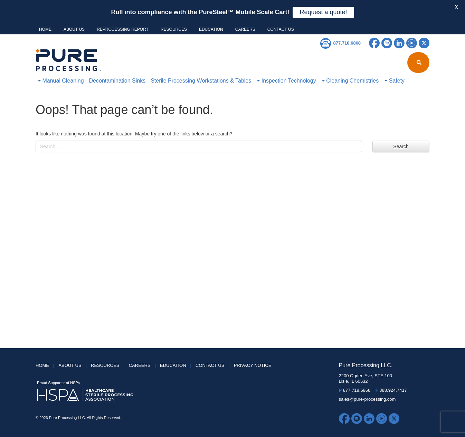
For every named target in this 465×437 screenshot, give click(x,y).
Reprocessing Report (123, 29)
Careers (245, 29)
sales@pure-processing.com (367, 399)
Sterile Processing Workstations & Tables (201, 81)
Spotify (386, 43)
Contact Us (280, 29)
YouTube (411, 43)
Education (211, 29)
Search (400, 146)
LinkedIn (399, 43)
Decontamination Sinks (117, 81)
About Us (74, 29)
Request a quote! (323, 12)
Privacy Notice (253, 365)
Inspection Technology (286, 81)
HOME (45, 29)
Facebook (374, 43)
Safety (395, 81)
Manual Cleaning (61, 81)
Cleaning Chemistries (350, 81)
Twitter (424, 43)
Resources (174, 29)
